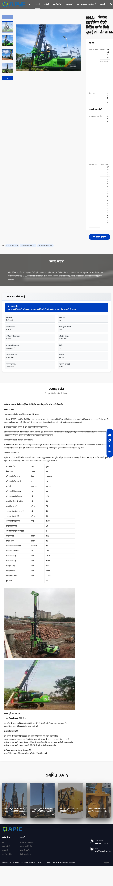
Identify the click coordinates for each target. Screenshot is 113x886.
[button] (7, 78)
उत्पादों (37, 4)
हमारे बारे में (57, 4)
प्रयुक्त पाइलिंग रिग (26, 846)
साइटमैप (106, 863)
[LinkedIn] (110, 451)
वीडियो (46, 4)
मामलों (102, 4)
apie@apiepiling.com (103, 851)
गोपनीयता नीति (7, 854)
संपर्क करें (69, 4)
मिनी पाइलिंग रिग (25, 854)
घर (30, 4)
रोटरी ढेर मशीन (25, 850)
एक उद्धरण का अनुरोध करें (86, 4)
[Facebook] (110, 446)
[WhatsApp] (110, 440)
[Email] (110, 435)
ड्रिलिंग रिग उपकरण (26, 842)
